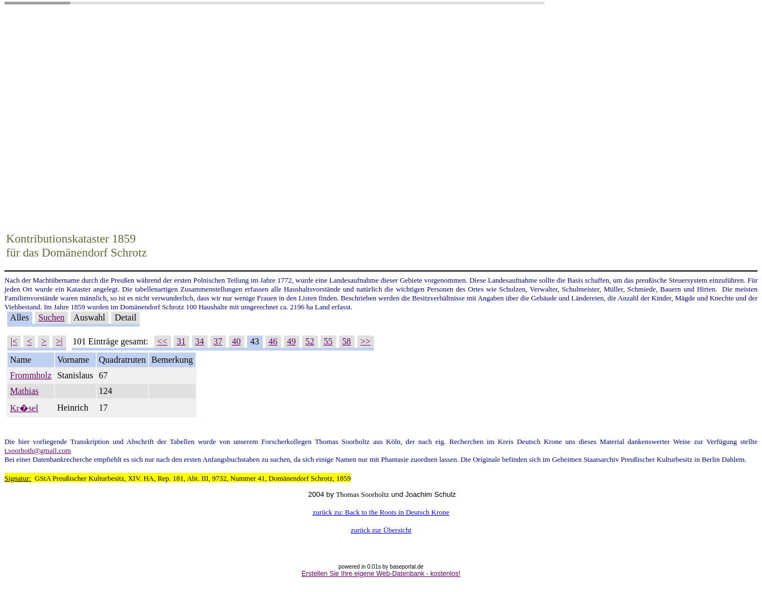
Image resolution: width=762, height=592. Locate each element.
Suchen (51, 317)
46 (273, 341)
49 (291, 341)
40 (236, 341)
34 (199, 341)
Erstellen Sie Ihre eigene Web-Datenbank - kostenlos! (381, 574)
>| (59, 341)
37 (218, 341)
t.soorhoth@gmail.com (37, 450)
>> (366, 341)
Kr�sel (24, 408)
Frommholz (31, 375)
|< (14, 341)
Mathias (24, 391)
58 (346, 341)
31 (181, 341)
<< (163, 341)
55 (328, 341)
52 (310, 341)
